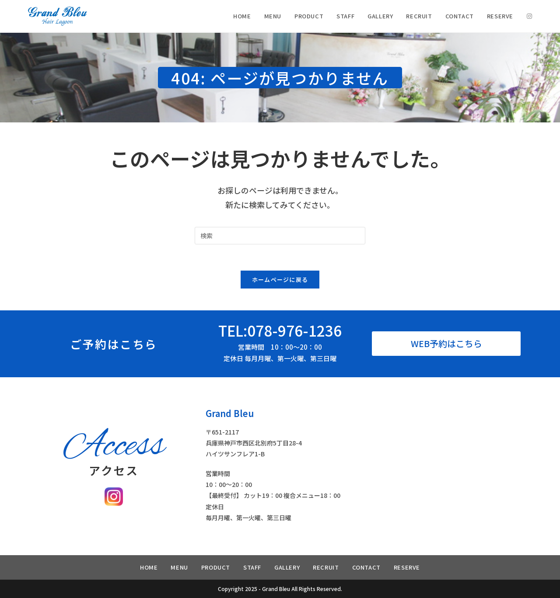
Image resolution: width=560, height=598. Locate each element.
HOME (149, 567)
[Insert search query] (280, 235)
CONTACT (366, 567)
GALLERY (287, 567)
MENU (179, 567)
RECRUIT (326, 567)
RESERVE (407, 567)
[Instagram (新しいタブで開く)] (529, 16)
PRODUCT (215, 567)
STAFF (252, 567)
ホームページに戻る (280, 279)
